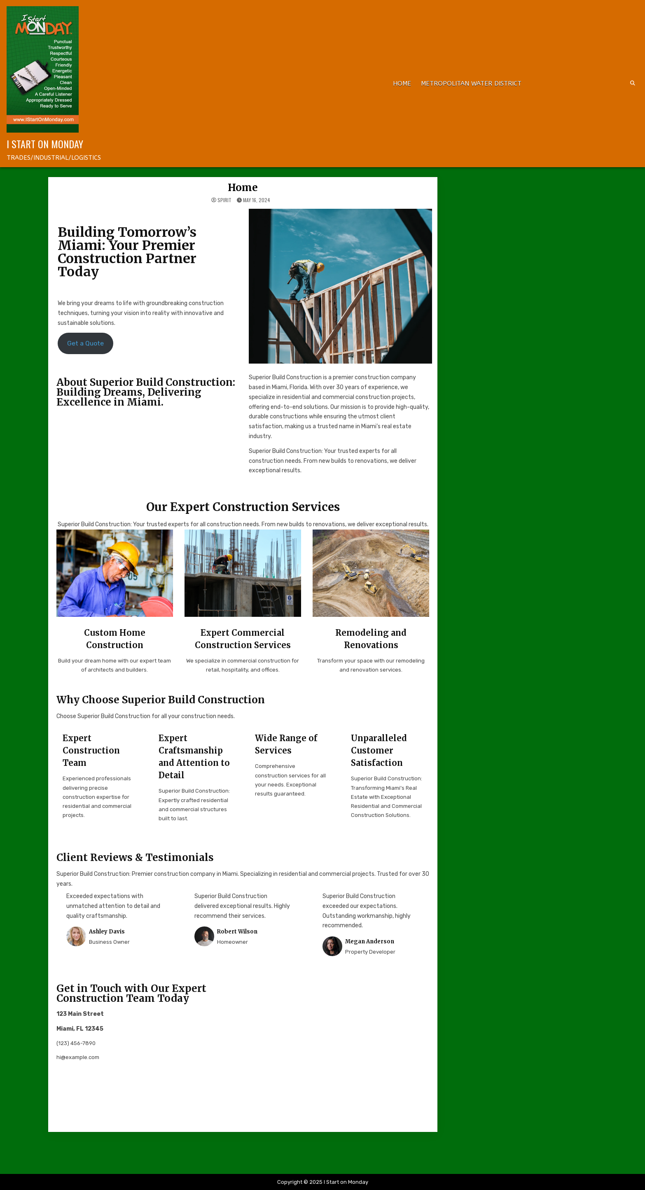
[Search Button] (632, 83)
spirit (224, 200)
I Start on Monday (45, 143)
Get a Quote (85, 343)
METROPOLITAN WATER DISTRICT (471, 83)
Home (402, 83)
